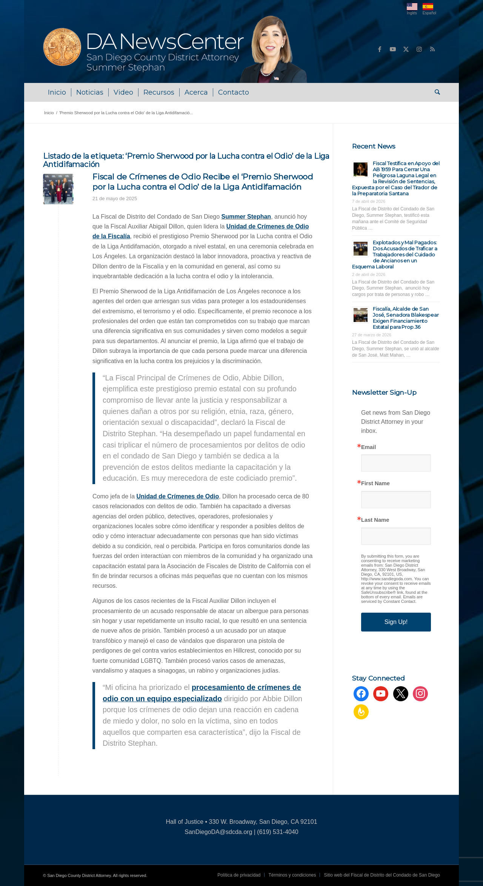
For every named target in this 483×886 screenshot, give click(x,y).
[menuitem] (57, 92)
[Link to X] (406, 49)
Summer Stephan (246, 216)
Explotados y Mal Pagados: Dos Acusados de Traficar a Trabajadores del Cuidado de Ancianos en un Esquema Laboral (394, 254)
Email (368, 447)
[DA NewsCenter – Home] (176, 49)
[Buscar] (435, 92)
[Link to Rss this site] (432, 49)
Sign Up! (396, 622)
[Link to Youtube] (392, 49)
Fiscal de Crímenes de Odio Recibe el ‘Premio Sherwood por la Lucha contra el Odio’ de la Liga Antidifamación (202, 182)
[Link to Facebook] (379, 49)
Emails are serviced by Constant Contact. (392, 599)
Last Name (375, 520)
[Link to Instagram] (419, 49)
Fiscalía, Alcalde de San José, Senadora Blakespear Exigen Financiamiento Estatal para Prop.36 (406, 318)
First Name (375, 483)
